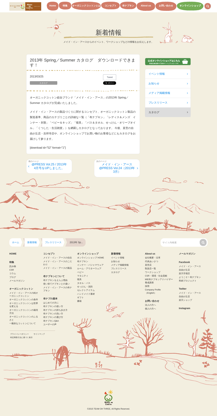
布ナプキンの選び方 (53, 317)
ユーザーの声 (49, 324)
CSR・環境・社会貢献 (156, 276)
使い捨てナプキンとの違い (56, 284)
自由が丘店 (184, 270)
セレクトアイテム (86, 290)
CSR (11, 270)
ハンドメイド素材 (86, 294)
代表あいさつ (151, 261)
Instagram (184, 308)
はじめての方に (51, 303)
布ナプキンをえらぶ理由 (55, 280)
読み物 (12, 266)
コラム (12, 273)
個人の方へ (150, 309)
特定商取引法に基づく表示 (21, 337)
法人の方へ (150, 305)
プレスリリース (168, 102)
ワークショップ (152, 272)
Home (52, 5)
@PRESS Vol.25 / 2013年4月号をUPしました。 (47, 166)
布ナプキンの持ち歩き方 (55, 310)
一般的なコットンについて (22, 323)
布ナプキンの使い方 (53, 306)
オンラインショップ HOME (90, 258)
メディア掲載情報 (168, 93)
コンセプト (110, 5)
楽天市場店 (184, 273)
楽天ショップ (185, 300)
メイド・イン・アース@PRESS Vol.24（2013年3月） (118, 168)
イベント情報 (168, 73)
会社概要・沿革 (152, 258)
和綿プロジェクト (187, 281)
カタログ (115, 272)
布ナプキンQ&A (51, 321)
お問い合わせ (166, 5)
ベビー (80, 272)
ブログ (12, 277)
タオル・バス (83, 283)
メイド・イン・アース (190, 266)
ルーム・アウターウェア (89, 268)
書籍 (79, 301)
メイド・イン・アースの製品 (57, 268)
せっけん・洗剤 (85, 287)
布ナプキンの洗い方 (53, 313)
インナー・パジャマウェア (90, 265)
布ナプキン (128, 5)
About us (146, 5)
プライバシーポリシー (19, 334)
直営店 (148, 265)
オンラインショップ (190, 5)
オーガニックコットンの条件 (23, 299)
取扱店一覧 (150, 268)
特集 (65, 5)
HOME (12, 253)
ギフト (80, 297)
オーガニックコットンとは (86, 5)
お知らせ (168, 83)
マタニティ (82, 276)
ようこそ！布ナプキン (190, 277)
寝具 (79, 279)
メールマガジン (17, 281)
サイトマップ (39, 334)
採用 (147, 286)
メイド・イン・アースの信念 (57, 258)
